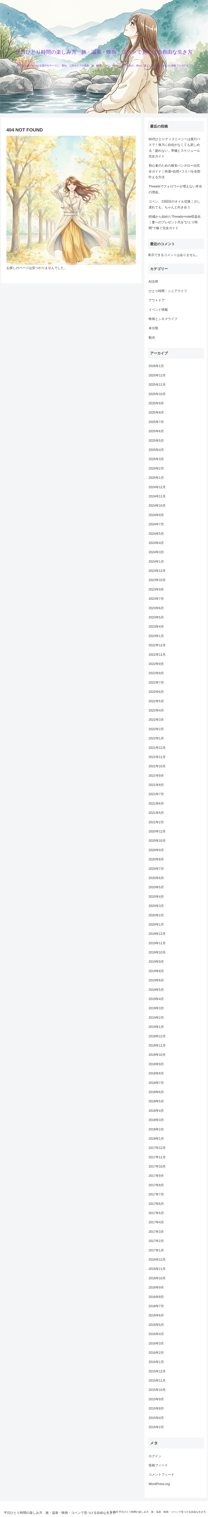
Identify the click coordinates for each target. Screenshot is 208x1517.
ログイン (155, 1456)
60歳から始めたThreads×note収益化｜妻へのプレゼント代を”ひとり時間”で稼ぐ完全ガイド (175, 222)
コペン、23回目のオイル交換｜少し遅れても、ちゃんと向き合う (174, 204)
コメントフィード (161, 1474)
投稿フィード (158, 1465)
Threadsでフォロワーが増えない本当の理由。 (175, 189)
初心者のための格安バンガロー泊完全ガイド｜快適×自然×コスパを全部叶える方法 (174, 171)
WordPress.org (159, 1484)
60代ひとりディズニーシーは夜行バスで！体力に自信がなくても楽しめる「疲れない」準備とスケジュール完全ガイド (174, 147)
